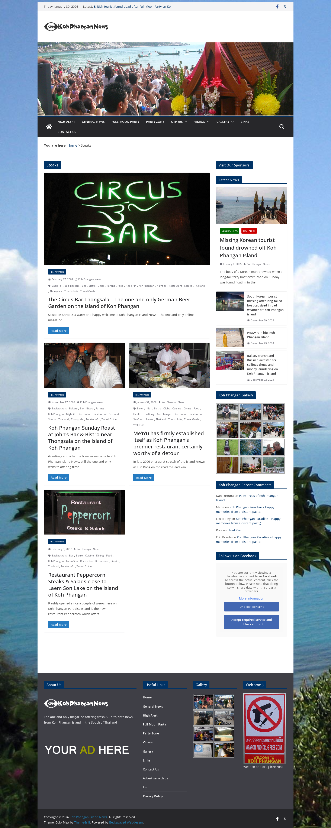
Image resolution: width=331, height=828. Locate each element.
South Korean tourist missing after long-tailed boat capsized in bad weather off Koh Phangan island (265, 305)
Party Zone (155, 122)
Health (137, 414)
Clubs (101, 286)
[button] (185, 122)
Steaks (188, 286)
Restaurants (57, 271)
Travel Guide (87, 291)
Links (245, 122)
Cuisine (176, 408)
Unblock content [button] (252, 607)
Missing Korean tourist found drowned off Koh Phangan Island (248, 247)
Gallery (222, 122)
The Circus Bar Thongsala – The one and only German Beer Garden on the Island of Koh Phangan (119, 302)
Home (147, 697)
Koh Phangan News (89, 279)
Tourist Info (71, 291)
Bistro (92, 286)
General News (93, 122)
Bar (84, 286)
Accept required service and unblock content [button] (251, 622)
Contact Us (67, 132)
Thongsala (56, 291)
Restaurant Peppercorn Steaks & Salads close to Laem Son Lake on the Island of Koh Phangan (83, 584)
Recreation (84, 414)
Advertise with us (155, 778)
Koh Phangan (146, 286)
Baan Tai (57, 286)
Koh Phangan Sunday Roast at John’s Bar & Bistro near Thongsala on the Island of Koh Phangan (81, 437)
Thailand (200, 286)
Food (120, 286)
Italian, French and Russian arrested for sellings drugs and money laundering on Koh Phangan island (262, 365)
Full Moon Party (125, 122)
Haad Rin (131, 286)
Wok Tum (138, 425)
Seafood (114, 414)
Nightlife (162, 286)
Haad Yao (234, 530)
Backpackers (72, 286)
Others (177, 122)
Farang (111, 286)
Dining (187, 408)
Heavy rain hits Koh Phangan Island (261, 335)
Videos (199, 122)
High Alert (66, 122)
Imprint (148, 787)
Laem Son (72, 561)
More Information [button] (251, 598)
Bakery (73, 408)
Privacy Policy (153, 796)
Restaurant (175, 286)
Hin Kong (149, 414)
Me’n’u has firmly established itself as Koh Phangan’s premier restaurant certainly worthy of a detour (168, 443)
